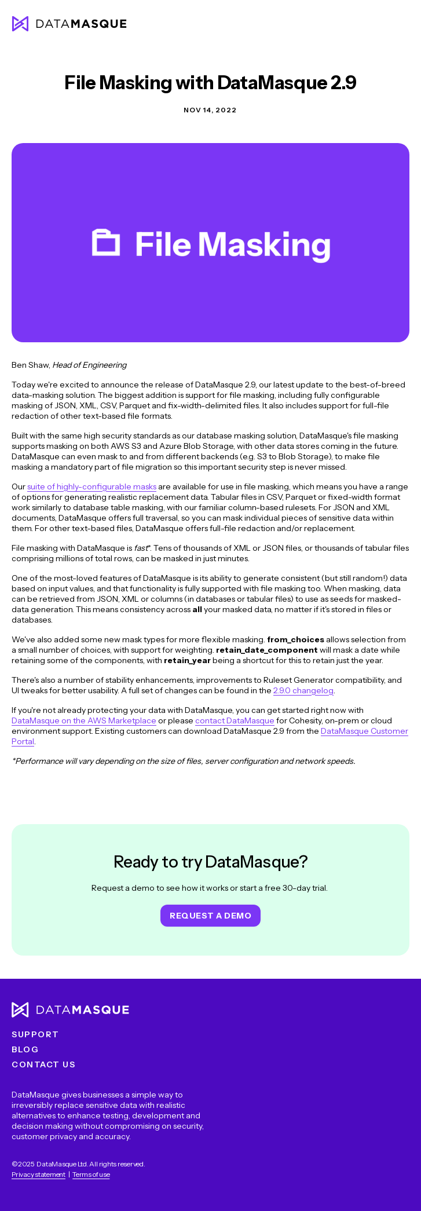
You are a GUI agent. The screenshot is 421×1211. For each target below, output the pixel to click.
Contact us (43, 1064)
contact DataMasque (234, 720)
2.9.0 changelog (303, 690)
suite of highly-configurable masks (91, 486)
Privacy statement (38, 1174)
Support (36, 1034)
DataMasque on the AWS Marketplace (84, 720)
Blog (25, 1049)
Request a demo (210, 915)
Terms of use (90, 1174)
